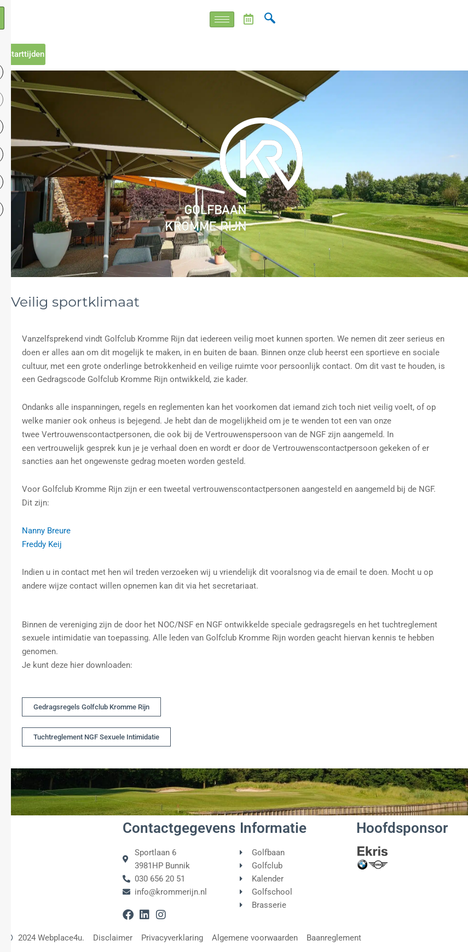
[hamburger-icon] (222, 19)
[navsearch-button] (270, 19)
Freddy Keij (42, 544)
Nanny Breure (46, 531)
